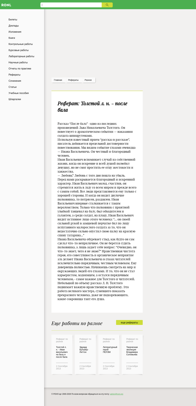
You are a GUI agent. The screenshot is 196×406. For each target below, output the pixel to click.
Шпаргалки (15, 99)
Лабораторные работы (21, 56)
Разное (88, 80)
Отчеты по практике (20, 68)
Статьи (13, 87)
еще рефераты (129, 322)
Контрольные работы (21, 44)
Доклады (14, 25)
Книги (12, 38)
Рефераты (14, 74)
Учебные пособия (19, 93)
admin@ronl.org (116, 394)
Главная (58, 80)
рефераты (73, 80)
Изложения (15, 31)
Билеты (13, 19)
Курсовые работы (19, 50)
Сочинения (15, 81)
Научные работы (18, 62)
